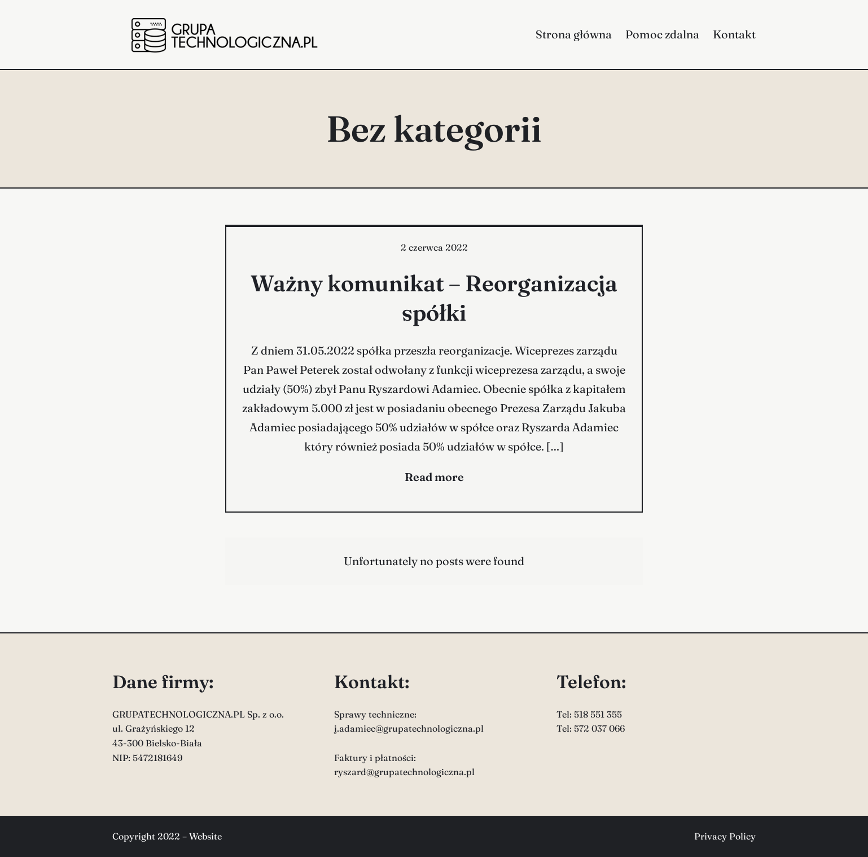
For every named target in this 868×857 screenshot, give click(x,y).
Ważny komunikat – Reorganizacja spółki (434, 297)
